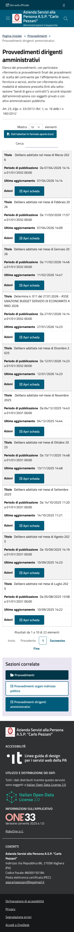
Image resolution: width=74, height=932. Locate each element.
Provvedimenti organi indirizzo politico (32, 688)
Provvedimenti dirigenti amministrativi (28, 704)
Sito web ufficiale (17, 5)
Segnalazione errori (19, 917)
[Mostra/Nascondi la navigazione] (8, 18)
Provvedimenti (37, 35)
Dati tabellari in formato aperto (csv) (30, 134)
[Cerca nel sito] (65, 18)
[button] (64, 5)
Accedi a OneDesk (17, 924)
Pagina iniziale (12, 35)
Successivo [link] (57, 640)
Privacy (10, 909)
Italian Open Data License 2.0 (46, 784)
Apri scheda (29, 191)
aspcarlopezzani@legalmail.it (25, 882)
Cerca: (20, 143)
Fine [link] (36, 648)
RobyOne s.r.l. (14, 831)
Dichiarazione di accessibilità (25, 901)
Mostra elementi (37, 127)
